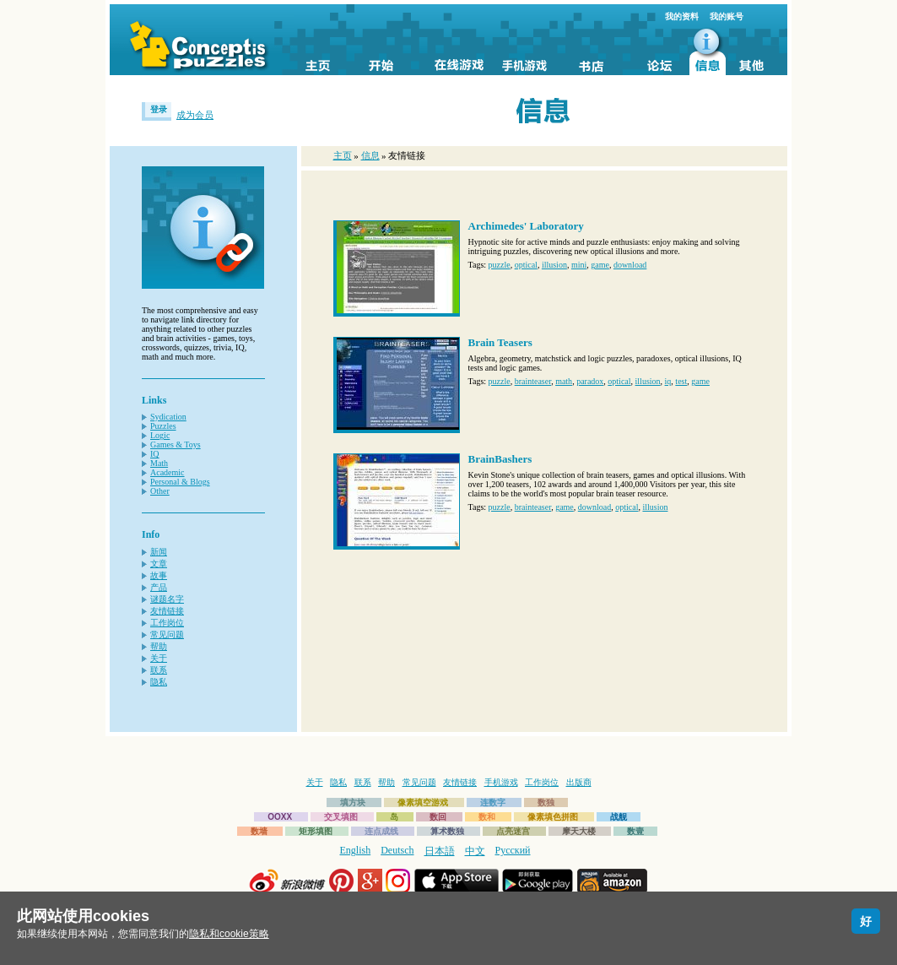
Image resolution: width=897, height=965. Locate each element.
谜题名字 (167, 599)
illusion (554, 264)
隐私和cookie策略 (229, 934)
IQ (154, 453)
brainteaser (533, 381)
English (355, 850)
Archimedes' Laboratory (526, 226)
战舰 (618, 816)
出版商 (579, 782)
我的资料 (682, 16)
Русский (513, 850)
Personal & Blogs (180, 481)
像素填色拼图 (552, 816)
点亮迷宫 (513, 831)
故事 (158, 575)
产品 (158, 587)
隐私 (158, 681)
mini (578, 264)
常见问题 (167, 634)
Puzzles (163, 426)
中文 (475, 851)
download (629, 264)
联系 (158, 670)
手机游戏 (501, 782)
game (600, 264)
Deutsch (397, 850)
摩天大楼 (579, 831)
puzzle (500, 264)
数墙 (259, 831)
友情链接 (167, 610)
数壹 (635, 831)
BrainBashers (500, 459)
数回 (438, 816)
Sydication (168, 416)
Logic (160, 435)
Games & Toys (175, 444)
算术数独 (447, 831)
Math (159, 463)
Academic (167, 472)
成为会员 (194, 115)
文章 (158, 563)
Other (160, 491)
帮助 (158, 646)
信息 (370, 155)
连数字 (492, 802)
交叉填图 (341, 816)
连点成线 (381, 831)
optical (526, 264)
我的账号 (726, 16)
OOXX (279, 816)
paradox (589, 381)
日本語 (439, 851)
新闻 (158, 551)
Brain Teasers (500, 342)
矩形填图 (315, 831)
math (563, 381)
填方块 (352, 802)
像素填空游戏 (422, 802)
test (681, 381)
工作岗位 (167, 622)
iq (668, 381)
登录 (158, 109)
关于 (158, 658)
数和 (486, 816)
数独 (546, 802)
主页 (342, 155)
